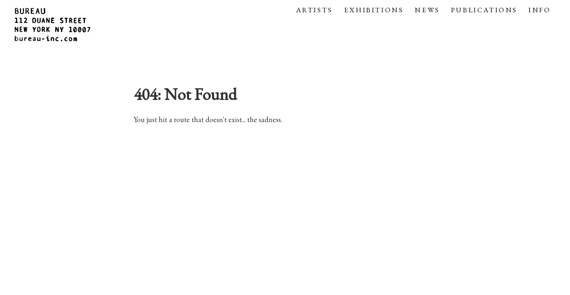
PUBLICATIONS (484, 9)
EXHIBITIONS (374, 9)
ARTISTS (314, 9)
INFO (540, 9)
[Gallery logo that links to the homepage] (53, 25)
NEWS (427, 9)
